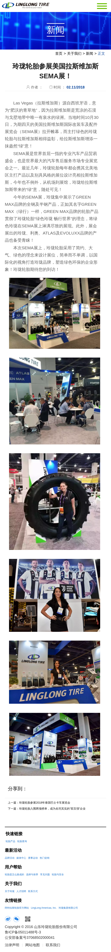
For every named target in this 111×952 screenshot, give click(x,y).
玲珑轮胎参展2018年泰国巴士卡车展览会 (44, 803)
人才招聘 (21, 892)
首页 (58, 54)
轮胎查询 (22, 842)
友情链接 (13, 901)
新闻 (89, 54)
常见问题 (45, 875)
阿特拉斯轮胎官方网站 (17, 908)
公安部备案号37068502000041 (30, 938)
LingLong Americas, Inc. (44, 908)
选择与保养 (32, 875)
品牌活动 (9, 858)
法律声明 (12, 946)
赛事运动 (33, 858)
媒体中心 (21, 858)
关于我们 (74, 54)
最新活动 (13, 851)
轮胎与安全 (58, 875)
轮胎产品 (10, 842)
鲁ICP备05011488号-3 (23, 933)
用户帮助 (13, 868)
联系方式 (33, 892)
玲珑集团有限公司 (68, 908)
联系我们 (53, 946)
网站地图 (32, 946)
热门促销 (44, 858)
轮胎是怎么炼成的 (14, 875)
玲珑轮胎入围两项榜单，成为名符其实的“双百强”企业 (52, 809)
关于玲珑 (9, 892)
